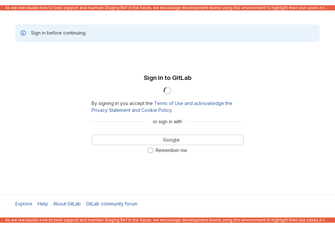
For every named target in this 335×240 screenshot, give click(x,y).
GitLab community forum (111, 203)
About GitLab (67, 203)
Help (43, 203)
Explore (23, 203)
